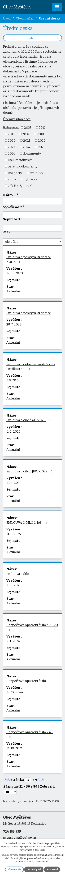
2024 (26, 147)
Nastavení (52, 869)
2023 (11, 147)
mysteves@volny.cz (19, 838)
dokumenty (32, 153)
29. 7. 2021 (13, 324)
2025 (41, 147)
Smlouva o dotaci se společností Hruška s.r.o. (30, 366)
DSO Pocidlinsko (20, 160)
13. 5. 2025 (13, 585)
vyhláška (30, 179)
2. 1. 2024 (13, 641)
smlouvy (36, 173)
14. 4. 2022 (13, 483)
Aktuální (13, 291)
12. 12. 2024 (14, 692)
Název (9, 195)
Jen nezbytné (34, 869)
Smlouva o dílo (20, 574)
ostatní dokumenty (22, 166)
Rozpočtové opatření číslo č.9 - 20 (32, 627)
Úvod (7, 18)
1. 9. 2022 (13, 380)
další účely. (39, 850)
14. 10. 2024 (14, 748)
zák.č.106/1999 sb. (21, 186)
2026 (11, 153)
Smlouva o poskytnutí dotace (28, 313)
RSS (43, 37)
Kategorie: (11, 127)
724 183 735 (12, 831)
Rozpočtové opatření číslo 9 (30, 681)
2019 (40, 134)
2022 (42, 140)
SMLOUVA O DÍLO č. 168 (27, 523)
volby (12, 179)
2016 (42, 128)
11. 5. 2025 (13, 534)
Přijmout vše (14, 869)
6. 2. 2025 (13, 431)
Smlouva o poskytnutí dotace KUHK (28, 259)
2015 (27, 128)
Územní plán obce (17, 119)
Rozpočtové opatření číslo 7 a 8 (29, 734)
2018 (25, 134)
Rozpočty (15, 173)
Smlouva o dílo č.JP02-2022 (30, 471)
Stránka (17, 780)
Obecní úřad (24, 18)
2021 (26, 140)
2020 (12, 140)
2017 (11, 134)
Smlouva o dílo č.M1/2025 (28, 420)
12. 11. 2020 (14, 273)
